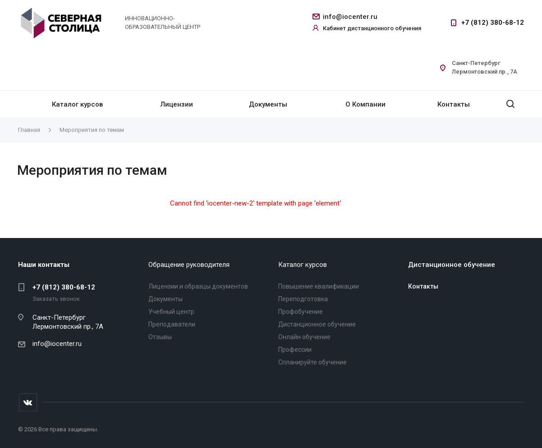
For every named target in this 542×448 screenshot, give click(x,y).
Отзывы (160, 337)
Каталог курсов (77, 104)
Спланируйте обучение (312, 362)
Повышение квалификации (318, 286)
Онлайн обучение (304, 337)
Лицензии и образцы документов (198, 286)
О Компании (365, 104)
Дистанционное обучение (317, 324)
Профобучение (300, 311)
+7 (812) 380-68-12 (492, 23)
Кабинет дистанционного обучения (372, 28)
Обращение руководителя (189, 265)
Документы (268, 104)
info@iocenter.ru (350, 17)
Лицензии (177, 104)
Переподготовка (303, 299)
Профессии (295, 349)
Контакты (453, 104)
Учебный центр (171, 311)
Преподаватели (171, 324)
